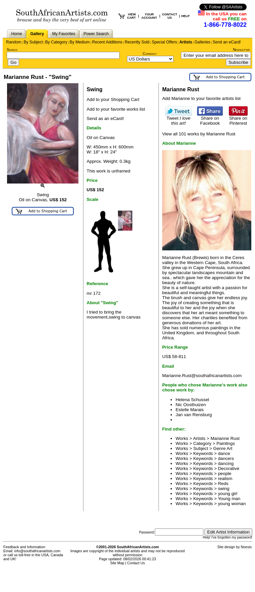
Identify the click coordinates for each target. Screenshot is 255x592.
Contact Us (136, 563)
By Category (56, 42)
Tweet (178, 119)
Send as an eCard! (105, 118)
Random (13, 42)
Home (16, 33)
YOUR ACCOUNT (149, 16)
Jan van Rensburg (194, 414)
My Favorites (63, 33)
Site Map (117, 563)
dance (224, 453)
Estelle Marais (190, 409)
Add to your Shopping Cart (113, 99)
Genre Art (222, 448)
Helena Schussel (192, 399)
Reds (223, 483)
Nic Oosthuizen (191, 404)
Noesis (246, 547)
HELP (185, 16)
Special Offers (164, 42)
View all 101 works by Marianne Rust (198, 133)
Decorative (228, 468)
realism (225, 478)
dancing (226, 463)
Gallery (37, 33)
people (224, 473)
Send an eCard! (227, 42)
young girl (227, 493)
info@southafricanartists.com (37, 551)
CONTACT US (169, 16)
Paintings (225, 443)
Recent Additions (107, 42)
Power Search (96, 33)
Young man (229, 498)
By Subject (33, 42)
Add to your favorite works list (116, 109)
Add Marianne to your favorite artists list (201, 98)
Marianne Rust (225, 438)
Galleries (202, 42)
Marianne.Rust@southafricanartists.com (202, 375)
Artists (185, 42)
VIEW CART (131, 16)
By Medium (80, 42)
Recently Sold (137, 42)
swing (223, 488)
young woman (232, 503)
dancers (226, 458)
